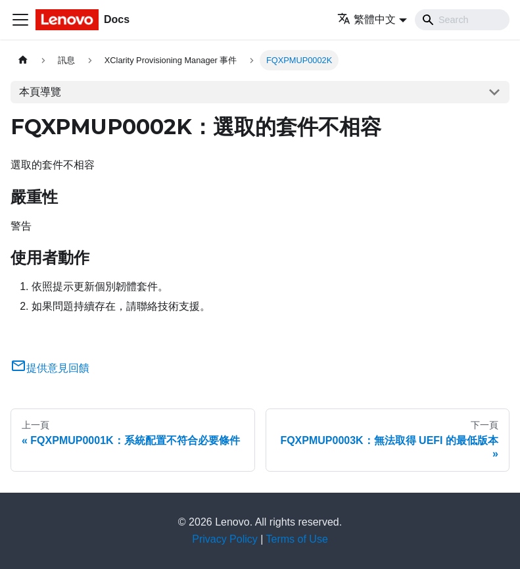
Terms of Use (297, 539)
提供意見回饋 (50, 368)
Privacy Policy (225, 539)
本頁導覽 (40, 91)
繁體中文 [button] (366, 19)
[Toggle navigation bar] (20, 20)
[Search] (462, 19)
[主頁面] (23, 60)
